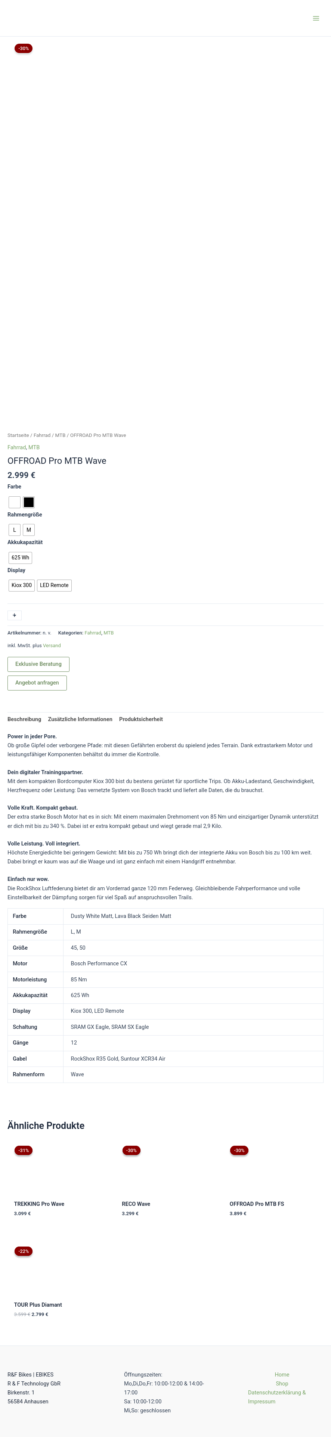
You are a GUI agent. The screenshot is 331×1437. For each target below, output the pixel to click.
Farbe (14, 413)
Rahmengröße (24, 441)
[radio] (14, 428)
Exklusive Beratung (38, 590)
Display (16, 496)
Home (282, 1321)
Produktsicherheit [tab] (141, 645)
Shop (282, 1330)
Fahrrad (42, 361)
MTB (60, 361)
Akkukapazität (25, 468)
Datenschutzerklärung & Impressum (277, 1343)
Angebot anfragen (37, 609)
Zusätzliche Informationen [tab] (80, 645)
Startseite (18, 361)
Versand (52, 572)
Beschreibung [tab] (24, 645)
